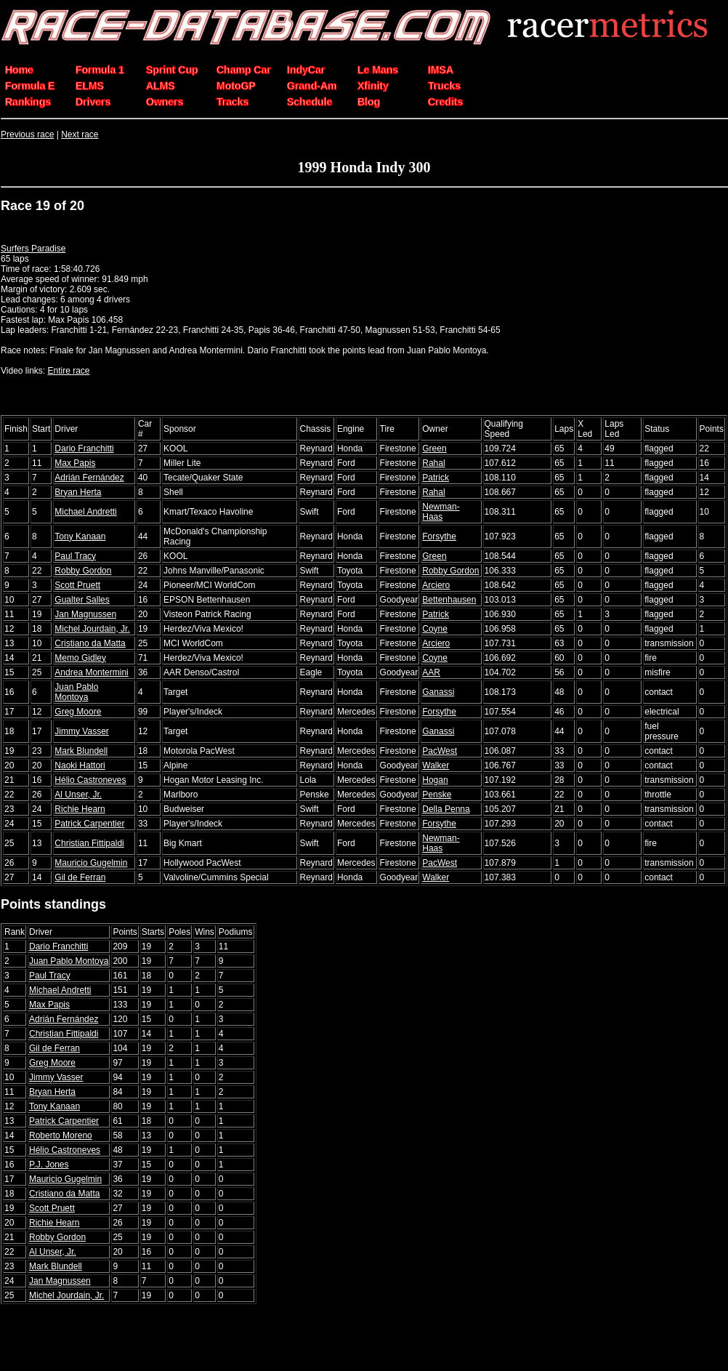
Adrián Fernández (89, 478)
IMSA (440, 70)
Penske (436, 794)
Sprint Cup (172, 70)
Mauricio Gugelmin (90, 863)
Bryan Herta (77, 492)
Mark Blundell (81, 751)
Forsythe (439, 536)
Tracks (232, 102)
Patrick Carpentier (89, 824)
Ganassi (438, 692)
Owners (164, 102)
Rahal (433, 463)
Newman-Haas (440, 512)
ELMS (90, 86)
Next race (79, 134)
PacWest (439, 751)
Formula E (29, 86)
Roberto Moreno (60, 1135)
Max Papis (74, 463)
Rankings (28, 102)
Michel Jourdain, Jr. (91, 629)
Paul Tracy (75, 556)
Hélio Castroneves (90, 780)
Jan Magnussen (85, 614)
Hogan (435, 780)
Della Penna (445, 809)
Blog (368, 102)
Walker (435, 765)
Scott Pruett (77, 585)
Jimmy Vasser (81, 731)
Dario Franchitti (83, 448)
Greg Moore (77, 712)
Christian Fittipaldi (89, 843)
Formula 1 (100, 70)
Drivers (93, 102)
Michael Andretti (85, 512)
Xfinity (373, 86)
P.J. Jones (48, 1164)
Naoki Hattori (79, 765)
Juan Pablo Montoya (76, 692)
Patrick (435, 478)
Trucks (444, 86)
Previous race (27, 134)
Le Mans (377, 70)
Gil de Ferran (79, 877)
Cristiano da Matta (89, 643)
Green (434, 448)
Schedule (309, 102)
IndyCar (306, 70)
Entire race (68, 371)
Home (19, 70)
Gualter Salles (81, 600)
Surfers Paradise (33, 249)
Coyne (435, 629)
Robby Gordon (82, 571)
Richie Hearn (79, 809)
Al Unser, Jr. (78, 794)
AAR (431, 672)
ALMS (160, 86)
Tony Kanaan (79, 536)
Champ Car (244, 70)
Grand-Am (311, 86)
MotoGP (236, 86)
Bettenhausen (449, 600)
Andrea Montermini (91, 672)
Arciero (436, 585)
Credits (445, 102)
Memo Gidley (80, 658)
